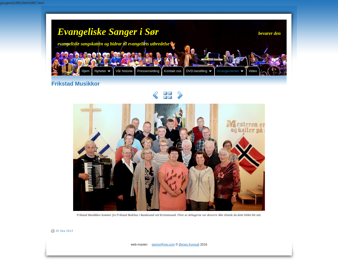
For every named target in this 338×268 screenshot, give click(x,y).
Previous (155, 96)
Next (180, 96)
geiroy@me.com (163, 244)
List (168, 96)
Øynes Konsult (189, 244)
